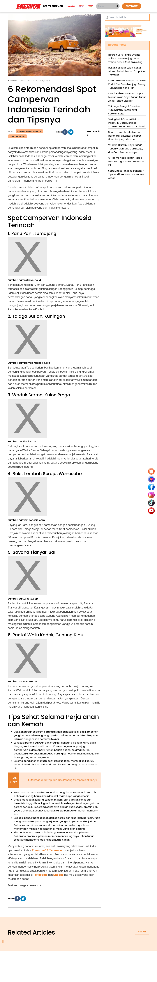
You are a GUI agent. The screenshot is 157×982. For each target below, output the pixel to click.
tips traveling (17, 136)
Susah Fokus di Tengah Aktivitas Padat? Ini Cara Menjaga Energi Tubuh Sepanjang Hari (127, 84)
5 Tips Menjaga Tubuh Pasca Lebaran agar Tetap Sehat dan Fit (126, 161)
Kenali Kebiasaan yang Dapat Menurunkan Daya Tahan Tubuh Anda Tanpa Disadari (127, 97)
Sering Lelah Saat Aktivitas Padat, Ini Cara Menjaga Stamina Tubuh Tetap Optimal (126, 122)
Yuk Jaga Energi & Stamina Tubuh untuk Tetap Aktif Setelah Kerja (124, 110)
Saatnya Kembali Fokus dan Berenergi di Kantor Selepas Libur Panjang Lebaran (124, 135)
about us (43, 959)
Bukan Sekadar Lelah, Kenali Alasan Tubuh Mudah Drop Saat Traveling (127, 71)
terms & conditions (82, 959)
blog (116, 959)
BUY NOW (132, 6)
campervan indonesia (29, 131)
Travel (13, 80)
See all (142, 931)
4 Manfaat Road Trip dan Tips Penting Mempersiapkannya (62, 780)
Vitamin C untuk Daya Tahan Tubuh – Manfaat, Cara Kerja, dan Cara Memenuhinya (125, 148)
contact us (102, 959)
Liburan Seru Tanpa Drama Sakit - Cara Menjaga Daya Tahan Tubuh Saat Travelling (125, 58)
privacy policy (60, 959)
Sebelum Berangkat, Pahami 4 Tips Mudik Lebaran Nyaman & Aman (126, 174)
